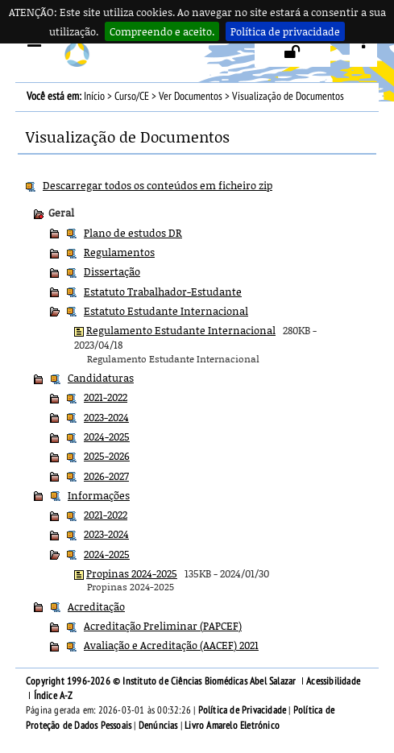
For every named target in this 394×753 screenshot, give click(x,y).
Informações (99, 495)
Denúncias (158, 725)
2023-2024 (106, 417)
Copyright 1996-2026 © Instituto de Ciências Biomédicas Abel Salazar (162, 681)
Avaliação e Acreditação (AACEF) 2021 (171, 645)
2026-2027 (106, 476)
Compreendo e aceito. (162, 31)
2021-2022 (105, 397)
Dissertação (112, 271)
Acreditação (96, 606)
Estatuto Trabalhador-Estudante (163, 291)
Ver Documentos (190, 96)
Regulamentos (119, 252)
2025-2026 (107, 456)
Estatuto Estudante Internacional (166, 311)
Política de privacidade (285, 31)
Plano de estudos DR (133, 232)
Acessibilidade (333, 681)
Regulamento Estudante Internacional (181, 330)
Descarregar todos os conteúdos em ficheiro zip (157, 185)
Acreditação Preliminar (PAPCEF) (163, 626)
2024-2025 (107, 436)
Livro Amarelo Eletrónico (232, 725)
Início (94, 96)
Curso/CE (131, 96)
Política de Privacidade (242, 710)
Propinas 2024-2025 (131, 573)
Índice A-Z (53, 695)
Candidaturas (101, 377)
